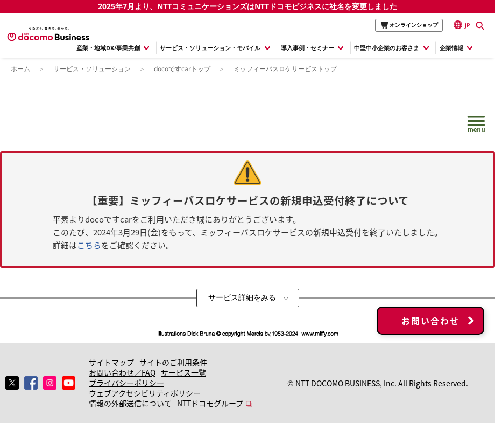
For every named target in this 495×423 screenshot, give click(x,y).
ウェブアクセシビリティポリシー (145, 392)
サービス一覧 (183, 372)
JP (462, 24)
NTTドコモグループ (210, 403)
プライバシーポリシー (126, 382)
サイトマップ (111, 362)
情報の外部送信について (130, 403)
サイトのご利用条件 (173, 362)
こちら (89, 245)
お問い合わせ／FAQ (122, 372)
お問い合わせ (430, 320)
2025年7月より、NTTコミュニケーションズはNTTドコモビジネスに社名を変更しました (247, 6)
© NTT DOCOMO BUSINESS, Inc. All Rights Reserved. (377, 383)
